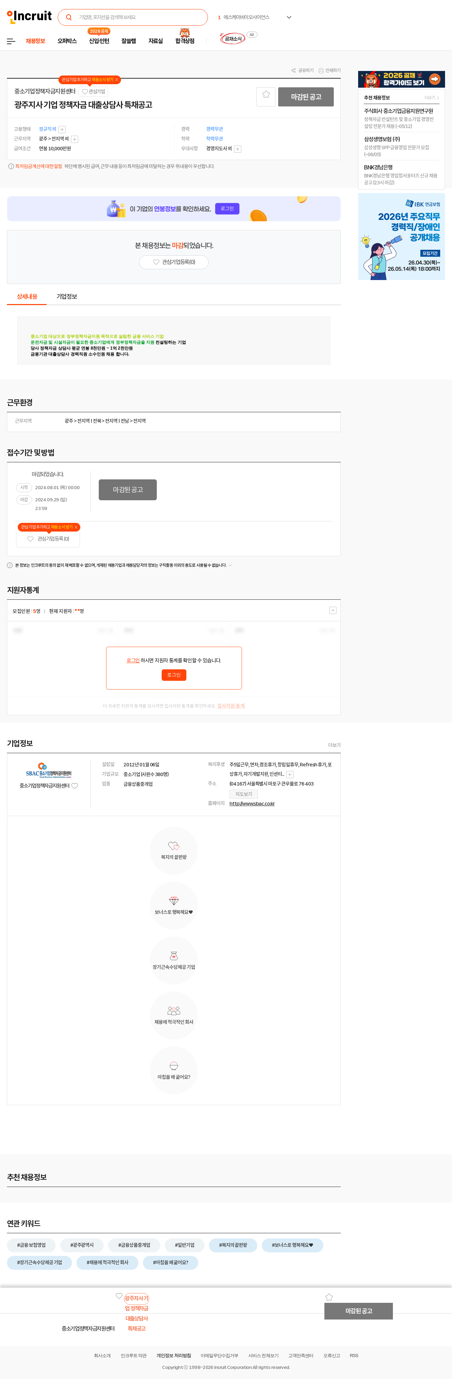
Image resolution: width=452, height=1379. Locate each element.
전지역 (83, 421)
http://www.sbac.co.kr (252, 803)
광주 (69, 421)
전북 (97, 421)
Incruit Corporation (232, 1367)
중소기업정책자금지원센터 (44, 91)
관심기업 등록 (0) (48, 539)
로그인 (133, 660)
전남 (125, 421)
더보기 (334, 745)
